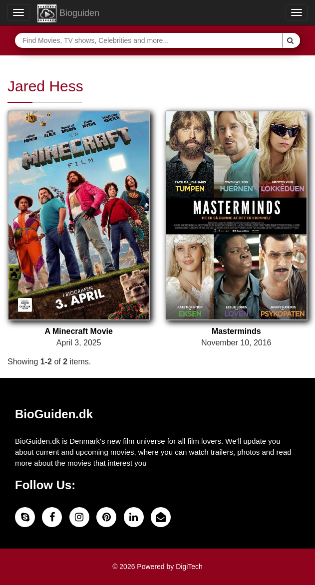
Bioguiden (68, 13)
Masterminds (236, 331)
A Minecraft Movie (79, 331)
